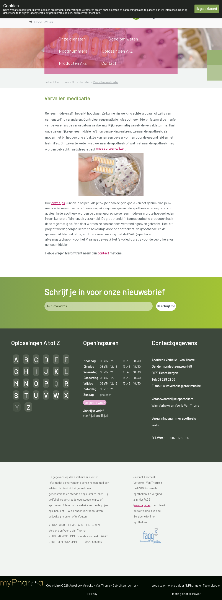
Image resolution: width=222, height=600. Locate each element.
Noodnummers (73, 50)
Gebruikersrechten (125, 585)
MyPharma (192, 585)
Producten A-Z (73, 63)
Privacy (92, 593)
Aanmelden (191, 15)
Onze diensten (72, 38)
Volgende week (94, 402)
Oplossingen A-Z (117, 50)
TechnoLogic (211, 585)
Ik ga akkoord (206, 9)
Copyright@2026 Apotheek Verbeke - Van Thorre (78, 585)
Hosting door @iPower (186, 593)
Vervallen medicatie (105, 82)
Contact (108, 63)
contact (103, 253)
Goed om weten (123, 38)
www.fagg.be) (142, 505)
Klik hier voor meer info (86, 13)
